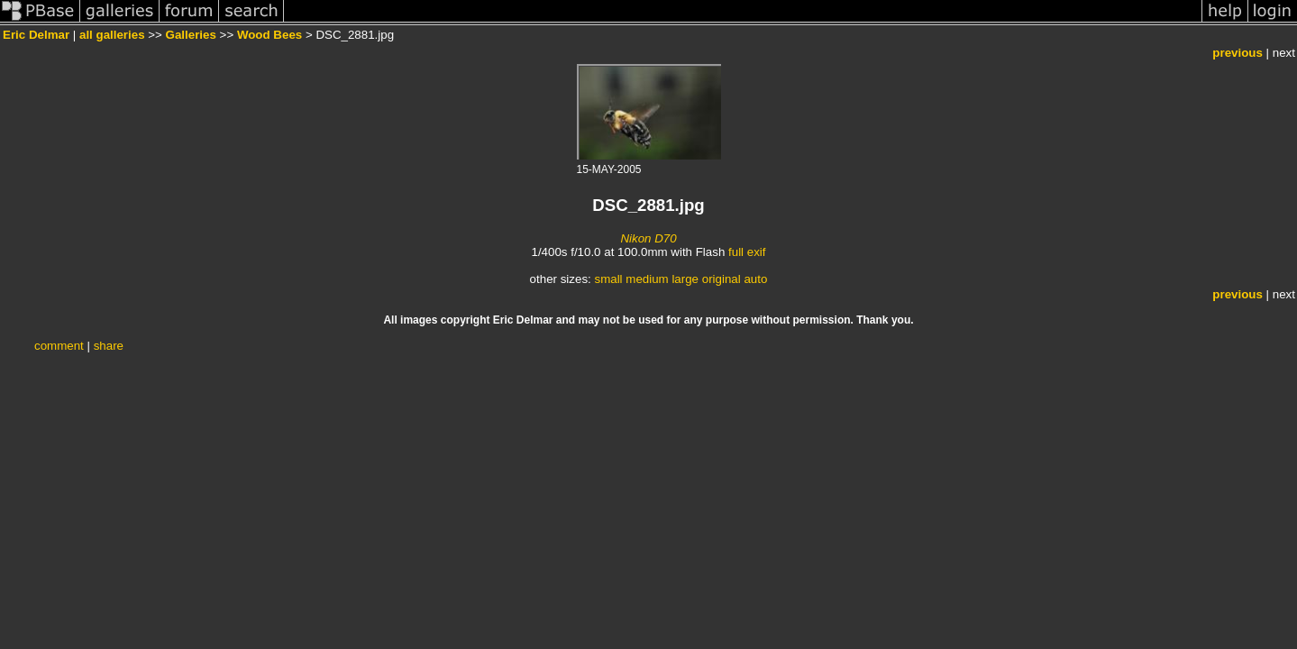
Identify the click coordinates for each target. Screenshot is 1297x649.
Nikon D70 (648, 238)
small (608, 279)
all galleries (112, 34)
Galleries (191, 34)
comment (59, 345)
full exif (746, 252)
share (108, 345)
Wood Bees (269, 34)
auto (755, 279)
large (685, 279)
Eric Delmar (36, 34)
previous (1237, 52)
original (721, 279)
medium (647, 279)
